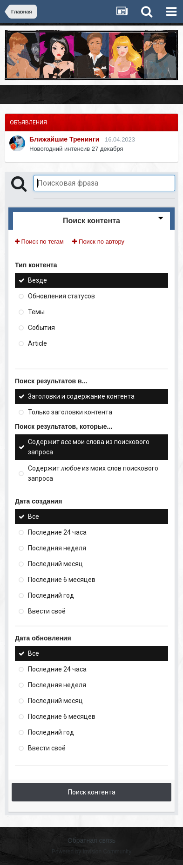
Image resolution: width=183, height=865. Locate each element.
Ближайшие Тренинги (64, 139)
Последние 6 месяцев (61, 579)
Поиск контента (91, 792)
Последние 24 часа (57, 532)
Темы (36, 312)
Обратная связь (91, 840)
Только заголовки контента (70, 412)
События (41, 327)
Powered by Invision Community (91, 851)
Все (33, 516)
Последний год (51, 595)
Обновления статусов (61, 296)
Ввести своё (47, 611)
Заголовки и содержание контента (81, 396)
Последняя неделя (57, 548)
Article (37, 343)
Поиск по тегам (39, 241)
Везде (37, 280)
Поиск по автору (98, 241)
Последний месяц (55, 564)
